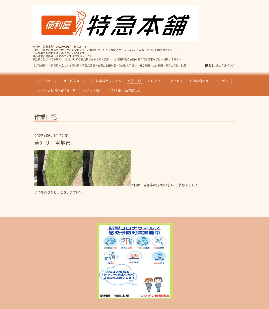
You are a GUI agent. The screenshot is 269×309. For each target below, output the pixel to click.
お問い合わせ (199, 80)
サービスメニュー (76, 80)
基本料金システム (108, 80)
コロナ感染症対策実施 (125, 90)
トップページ (47, 80)
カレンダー (155, 80)
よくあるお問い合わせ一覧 (57, 90)
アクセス (176, 80)
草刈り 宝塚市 (52, 142)
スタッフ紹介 (92, 90)
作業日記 (134, 80)
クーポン (221, 80)
